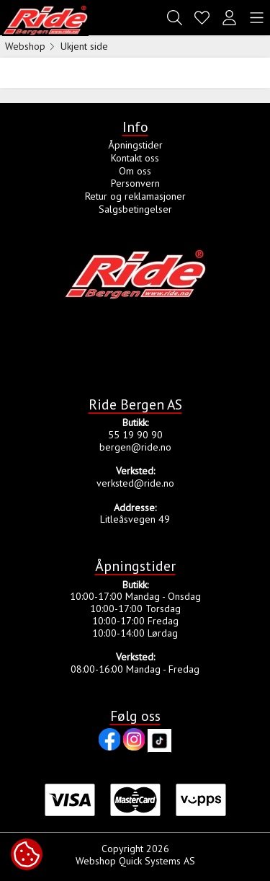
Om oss (135, 170)
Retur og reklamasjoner (135, 196)
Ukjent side (84, 46)
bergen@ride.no (135, 446)
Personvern (135, 183)
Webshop (25, 46)
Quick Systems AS (157, 860)
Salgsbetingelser (135, 209)
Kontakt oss (135, 157)
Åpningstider (135, 144)
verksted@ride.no (135, 483)
